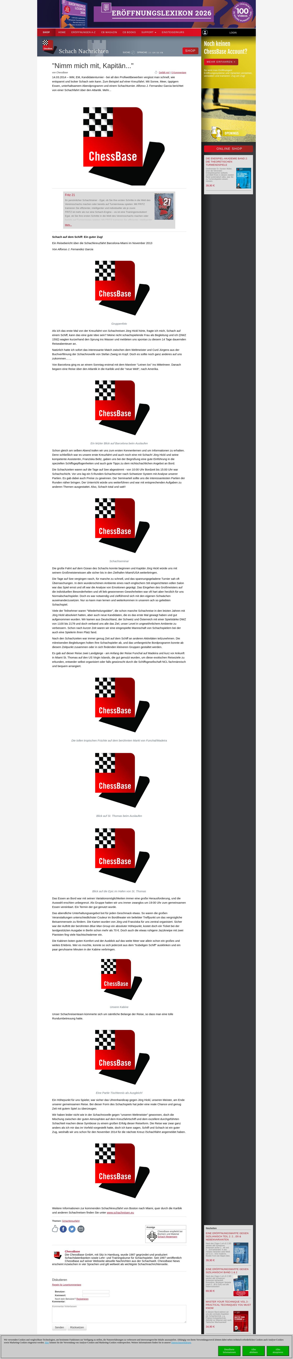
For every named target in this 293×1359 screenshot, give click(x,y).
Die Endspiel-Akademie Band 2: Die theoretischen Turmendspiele (227, 161)
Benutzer (59, 1291)
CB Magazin (109, 32)
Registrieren (82, 1299)
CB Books (129, 32)
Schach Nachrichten (84, 51)
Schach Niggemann (167, 1236)
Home (62, 32)
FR (161, 52)
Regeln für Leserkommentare (66, 1284)
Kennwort (60, 1295)
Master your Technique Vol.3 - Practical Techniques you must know (228, 1304)
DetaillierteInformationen (229, 1351)
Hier (47, 1342)
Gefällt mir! (164, 72)
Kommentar (58, 1301)
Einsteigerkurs (173, 32)
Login (232, 32)
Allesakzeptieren (278, 1351)
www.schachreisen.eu (120, 1212)
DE (150, 52)
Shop (46, 32)
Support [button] (148, 32)
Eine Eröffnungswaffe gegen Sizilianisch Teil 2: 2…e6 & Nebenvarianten (227, 1236)
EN (154, 52)
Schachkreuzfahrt (70, 1221)
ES (158, 52)
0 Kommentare (179, 72)
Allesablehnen (253, 1351)
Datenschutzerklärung (181, 1342)
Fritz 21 (70, 195)
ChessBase (72, 1251)
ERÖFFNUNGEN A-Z (83, 32)
